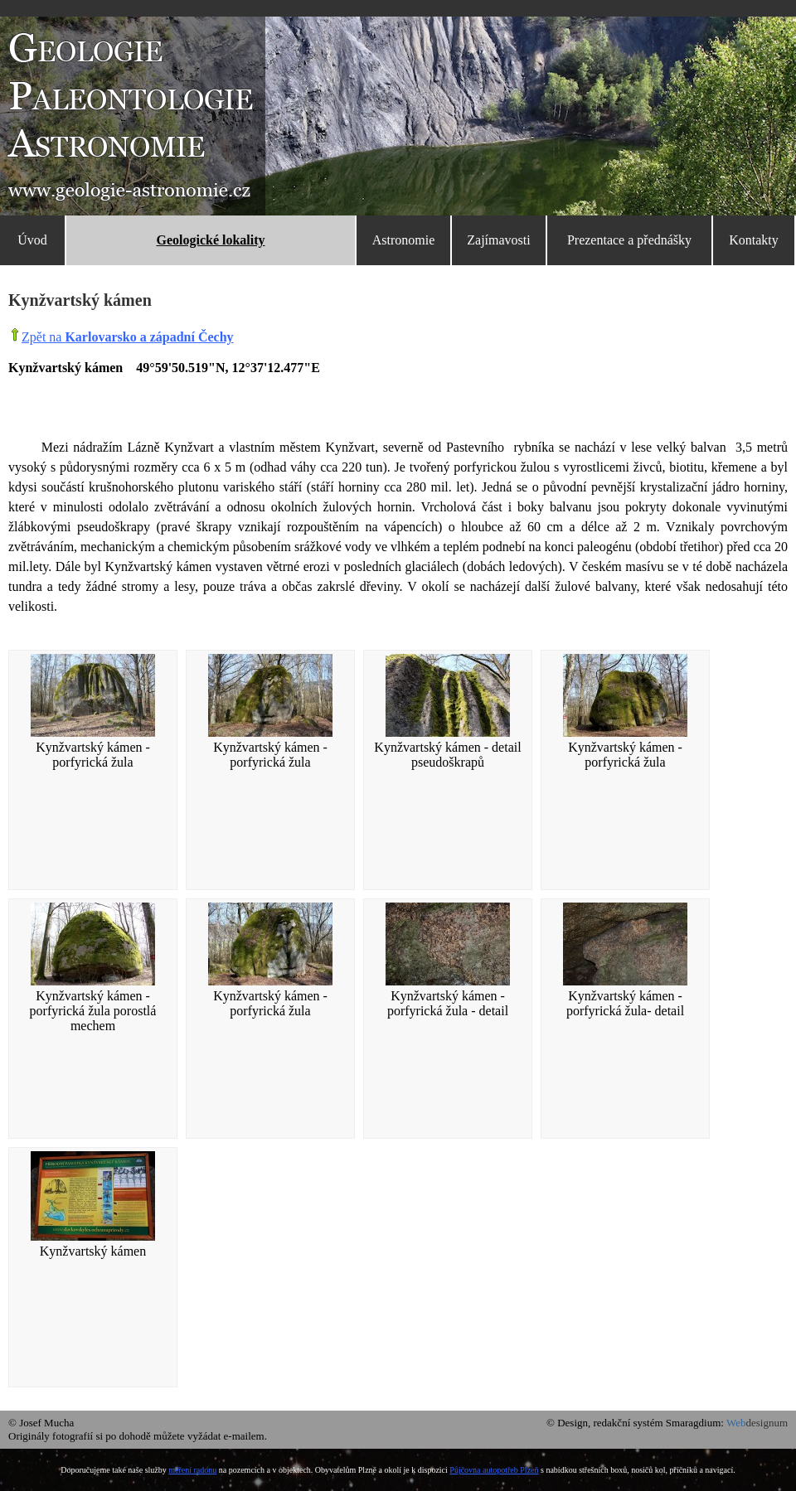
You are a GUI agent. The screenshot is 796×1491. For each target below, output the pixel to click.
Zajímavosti (498, 240)
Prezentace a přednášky (629, 240)
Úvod (32, 240)
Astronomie (403, 240)
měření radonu (192, 1469)
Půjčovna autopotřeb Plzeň (493, 1469)
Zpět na (128, 337)
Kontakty (754, 240)
